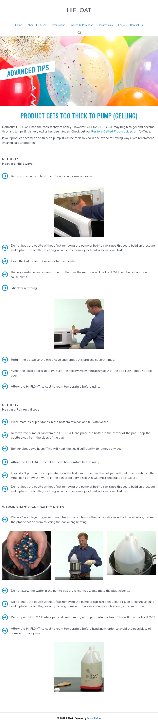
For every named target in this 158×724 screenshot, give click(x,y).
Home (18, 25)
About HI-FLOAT (36, 25)
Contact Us (136, 25)
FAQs (121, 25)
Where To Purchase (82, 25)
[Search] (79, 33)
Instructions (58, 25)
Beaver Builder (94, 718)
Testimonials (105, 25)
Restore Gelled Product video (112, 131)
